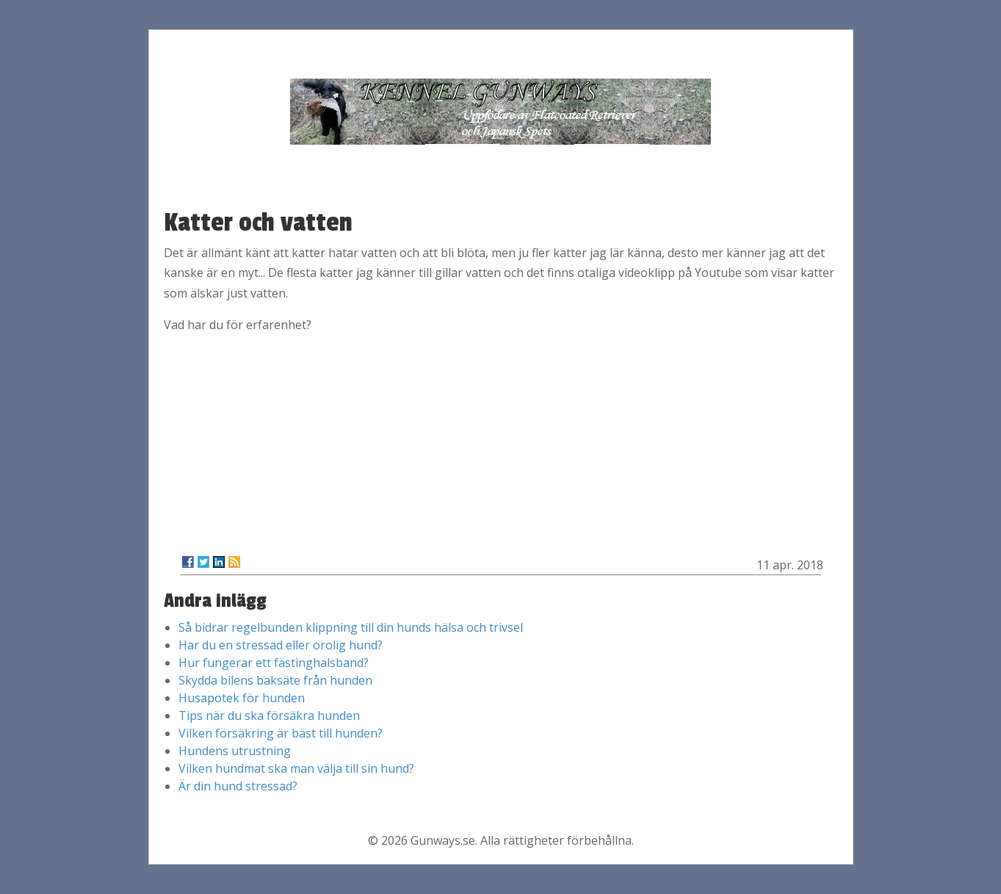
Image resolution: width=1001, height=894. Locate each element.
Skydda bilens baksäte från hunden (275, 680)
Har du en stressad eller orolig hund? (280, 645)
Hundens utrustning (234, 751)
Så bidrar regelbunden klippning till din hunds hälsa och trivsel (350, 627)
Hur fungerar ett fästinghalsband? (273, 663)
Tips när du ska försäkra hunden (269, 715)
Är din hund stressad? (237, 786)
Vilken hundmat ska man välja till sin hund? (296, 768)
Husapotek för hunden (241, 698)
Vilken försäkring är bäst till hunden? (280, 733)
